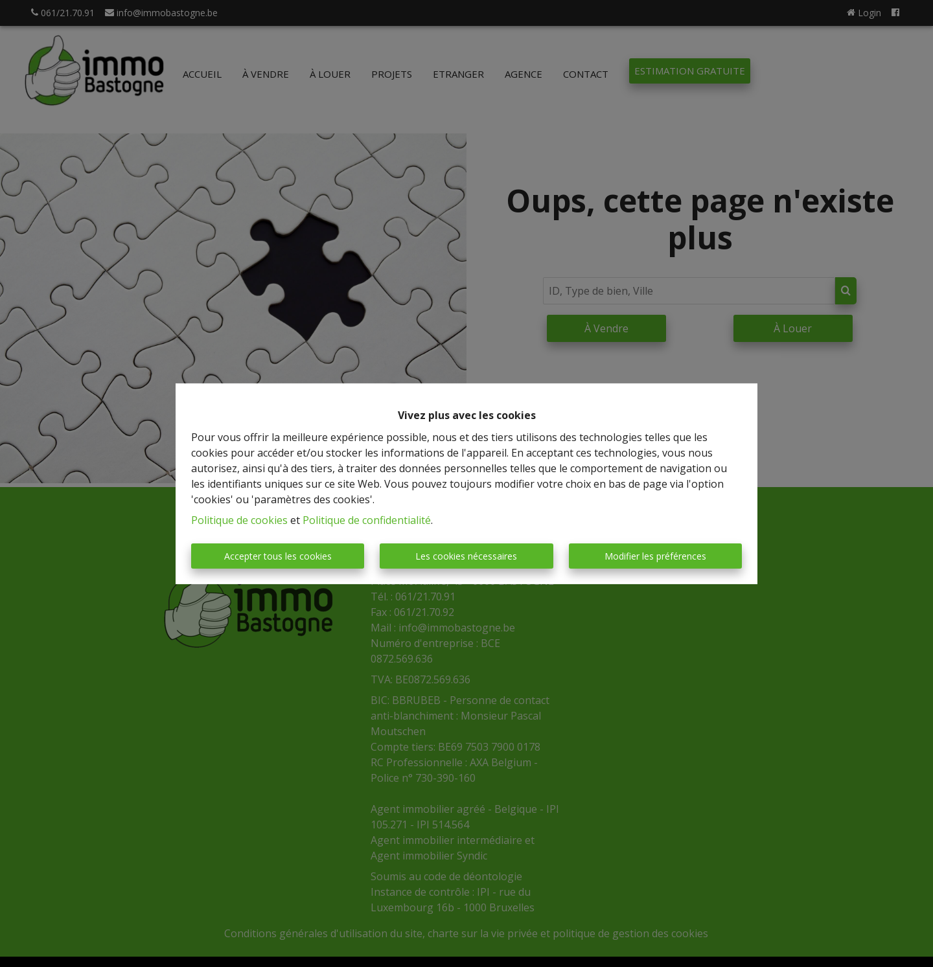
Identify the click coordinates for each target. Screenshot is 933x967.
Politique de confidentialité (367, 520)
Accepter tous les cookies (278, 556)
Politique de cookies (239, 520)
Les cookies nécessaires (466, 556)
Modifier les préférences (655, 556)
